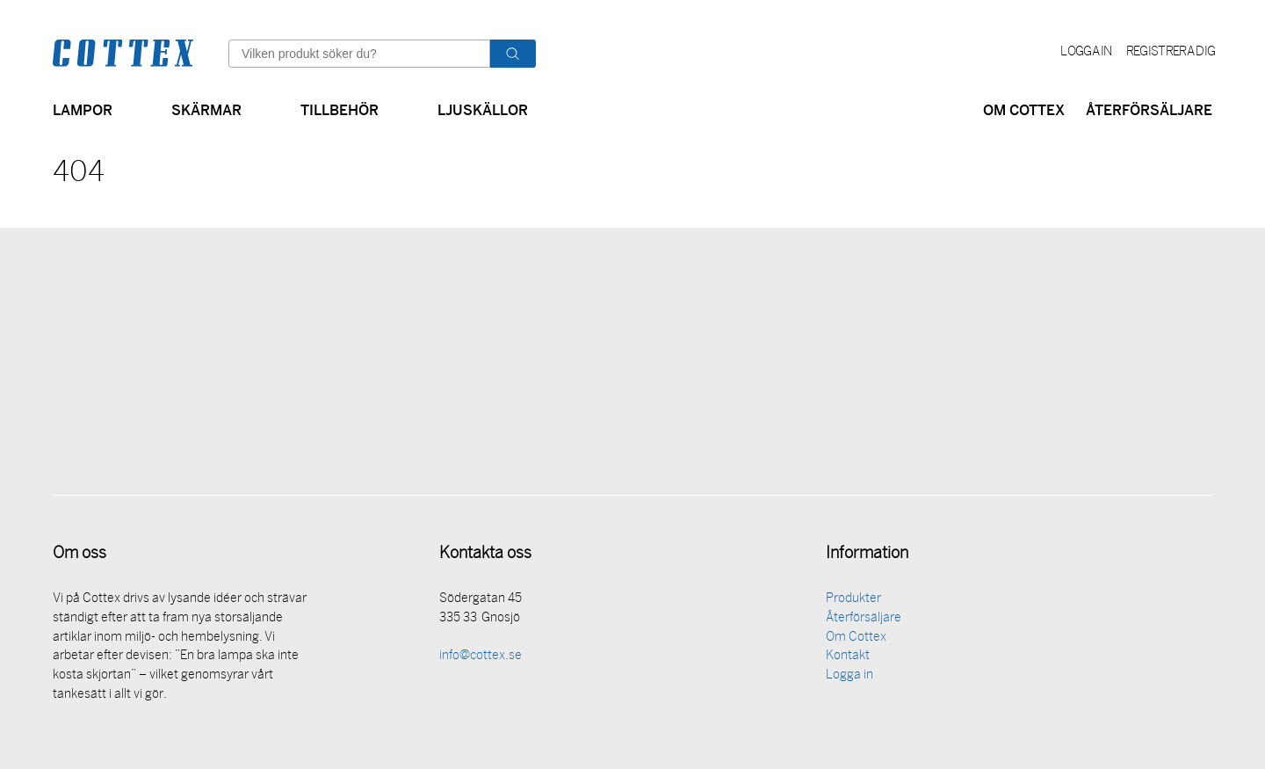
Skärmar (206, 109)
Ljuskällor (482, 109)
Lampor (82, 109)
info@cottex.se (480, 658)
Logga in (1086, 52)
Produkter (853, 601)
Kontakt (848, 658)
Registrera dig (1170, 52)
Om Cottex (1024, 109)
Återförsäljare (1149, 109)
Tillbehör (339, 109)
